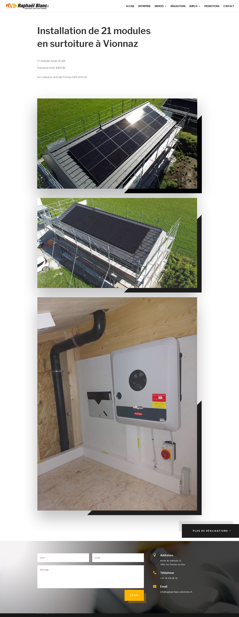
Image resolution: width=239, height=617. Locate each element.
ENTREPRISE (144, 6)
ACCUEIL (130, 6)
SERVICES (159, 6)
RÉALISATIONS (178, 6)
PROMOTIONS (211, 6)
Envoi (134, 595)
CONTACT (228, 6)
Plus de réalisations (219, 531)
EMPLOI (193, 6)
